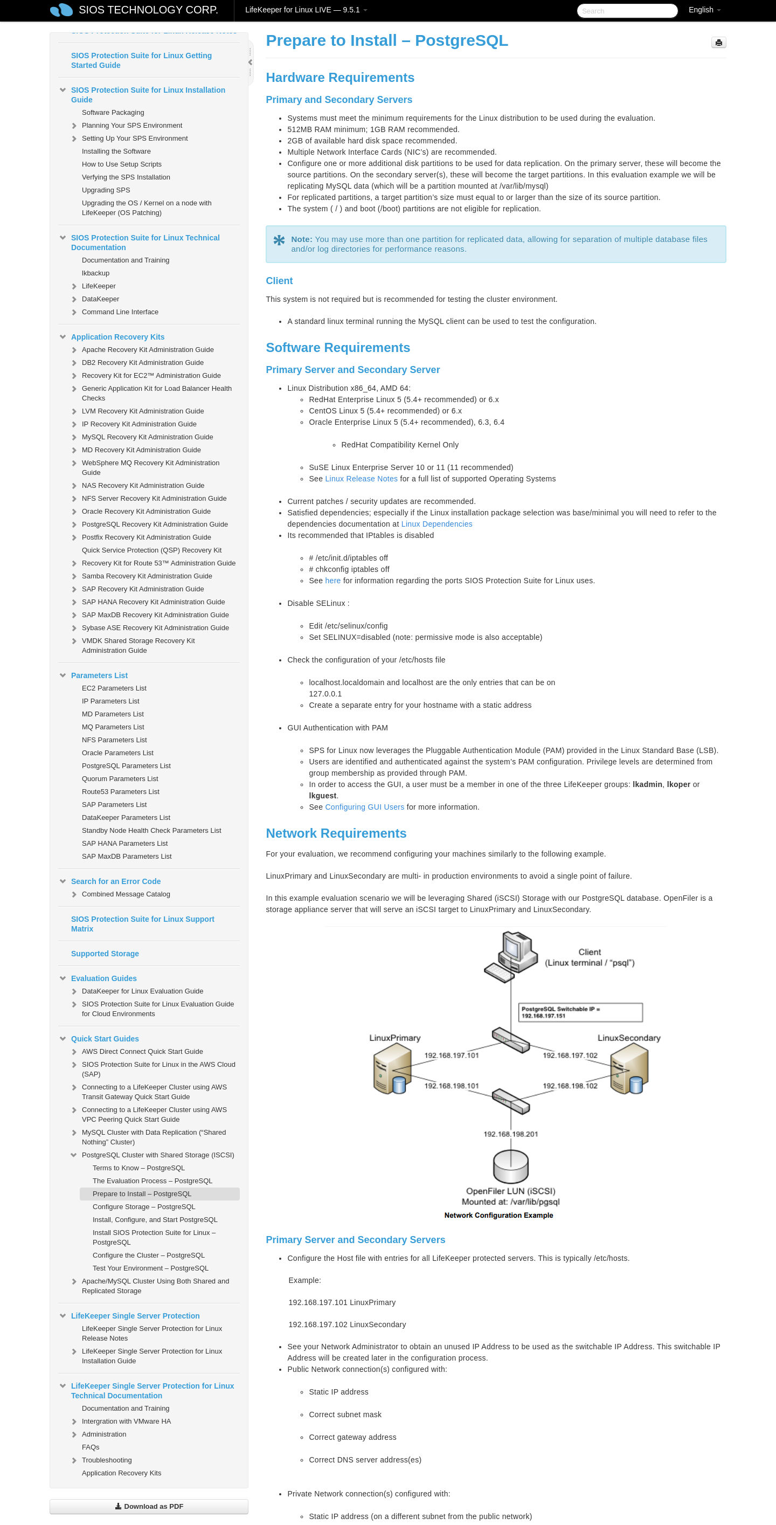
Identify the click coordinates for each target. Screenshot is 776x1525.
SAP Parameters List (114, 805)
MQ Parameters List (113, 727)
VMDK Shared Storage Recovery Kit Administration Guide (132, 644)
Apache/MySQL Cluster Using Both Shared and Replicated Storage (149, 1285)
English (705, 9)
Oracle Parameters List (118, 753)
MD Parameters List (113, 714)
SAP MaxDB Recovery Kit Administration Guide (149, 615)
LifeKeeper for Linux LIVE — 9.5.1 (306, 9)
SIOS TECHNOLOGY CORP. (148, 10)
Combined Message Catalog (119, 894)
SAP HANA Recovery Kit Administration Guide (147, 602)
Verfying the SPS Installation (126, 177)
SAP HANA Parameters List (125, 843)
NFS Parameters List (114, 740)
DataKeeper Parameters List (126, 817)
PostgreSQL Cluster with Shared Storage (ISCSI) (151, 1155)
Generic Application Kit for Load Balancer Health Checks (150, 392)
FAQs (91, 1447)
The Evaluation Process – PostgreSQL (153, 1181)
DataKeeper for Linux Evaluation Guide (136, 991)
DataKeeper (94, 299)
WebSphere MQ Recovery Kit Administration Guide (144, 467)
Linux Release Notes (361, 478)
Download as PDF (149, 1506)
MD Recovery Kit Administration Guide (135, 450)
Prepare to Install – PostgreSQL (142, 1194)
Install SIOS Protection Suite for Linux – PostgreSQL (154, 1237)
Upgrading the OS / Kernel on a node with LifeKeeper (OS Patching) (147, 208)
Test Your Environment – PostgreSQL (151, 1268)
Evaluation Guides (97, 978)
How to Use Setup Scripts (122, 164)
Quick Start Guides (98, 1038)
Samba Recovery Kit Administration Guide (140, 576)
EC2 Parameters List (114, 688)
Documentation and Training (126, 260)
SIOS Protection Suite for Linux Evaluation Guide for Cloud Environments (151, 1008)
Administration (97, 1434)
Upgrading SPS (106, 190)
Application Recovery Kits (111, 336)
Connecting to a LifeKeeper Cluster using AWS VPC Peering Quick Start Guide (148, 1113)
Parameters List (93, 675)
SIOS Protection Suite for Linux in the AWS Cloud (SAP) (152, 1068)
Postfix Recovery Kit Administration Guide (140, 537)
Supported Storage (105, 953)
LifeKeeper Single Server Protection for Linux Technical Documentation (146, 1389)
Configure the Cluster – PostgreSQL (149, 1255)
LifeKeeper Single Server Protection (129, 1315)
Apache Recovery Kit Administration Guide (141, 349)
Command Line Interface (113, 312)
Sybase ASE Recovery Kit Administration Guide (149, 628)
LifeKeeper (92, 286)
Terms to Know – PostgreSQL (139, 1168)
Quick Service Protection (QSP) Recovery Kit (151, 550)
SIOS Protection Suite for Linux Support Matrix (142, 924)
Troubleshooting (100, 1460)
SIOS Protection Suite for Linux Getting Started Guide (141, 60)
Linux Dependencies (437, 524)
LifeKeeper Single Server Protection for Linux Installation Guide (145, 1355)
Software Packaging (113, 112)
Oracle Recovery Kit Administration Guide (140, 511)
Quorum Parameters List (120, 779)
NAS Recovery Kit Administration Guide (137, 485)
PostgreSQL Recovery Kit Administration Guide (148, 524)
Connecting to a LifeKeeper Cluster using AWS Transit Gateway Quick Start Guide (148, 1091)
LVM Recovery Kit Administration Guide (136, 411)
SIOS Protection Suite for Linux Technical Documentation (139, 241)
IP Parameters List (111, 701)
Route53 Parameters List (121, 792)
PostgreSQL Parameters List (126, 766)
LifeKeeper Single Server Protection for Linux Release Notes (152, 1333)
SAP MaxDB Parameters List (127, 856)
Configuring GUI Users (364, 807)
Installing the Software (116, 151)
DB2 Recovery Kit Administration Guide (136, 362)
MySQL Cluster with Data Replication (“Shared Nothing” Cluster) (147, 1136)
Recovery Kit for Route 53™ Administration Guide (152, 563)
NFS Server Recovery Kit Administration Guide (148, 498)
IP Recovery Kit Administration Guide (133, 424)
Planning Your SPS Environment (125, 125)
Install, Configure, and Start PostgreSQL (155, 1220)
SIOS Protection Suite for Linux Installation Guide (141, 94)
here (333, 580)
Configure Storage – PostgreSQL (144, 1207)
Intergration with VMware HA (120, 1421)
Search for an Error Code (109, 881)
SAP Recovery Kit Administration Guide (136, 589)
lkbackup (95, 273)
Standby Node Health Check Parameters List (151, 830)
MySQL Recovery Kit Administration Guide (141, 437)
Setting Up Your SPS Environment (128, 138)
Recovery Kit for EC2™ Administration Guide (145, 375)
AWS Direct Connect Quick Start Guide (136, 1051)
